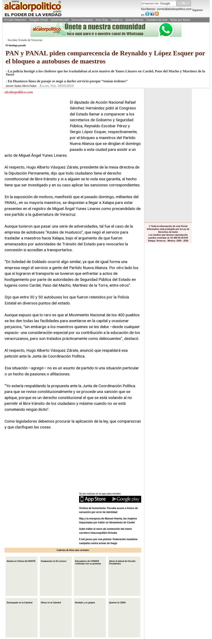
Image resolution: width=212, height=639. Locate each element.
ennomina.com (60, 19)
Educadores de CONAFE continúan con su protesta (88, 562)
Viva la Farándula (82, 19)
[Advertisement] (36, 125)
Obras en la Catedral (51, 602)
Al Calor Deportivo (15, 19)
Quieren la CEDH (117, 602)
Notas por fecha (179, 19)
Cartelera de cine (157, 19)
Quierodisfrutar (134, 19)
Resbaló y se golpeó (85, 602)
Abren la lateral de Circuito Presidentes (122, 562)
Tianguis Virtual (38, 19)
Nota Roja (102, 19)
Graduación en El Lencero (53, 560)
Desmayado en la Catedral (20, 602)
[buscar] (158, 3)
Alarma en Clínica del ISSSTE (21, 560)
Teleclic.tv (117, 19)
